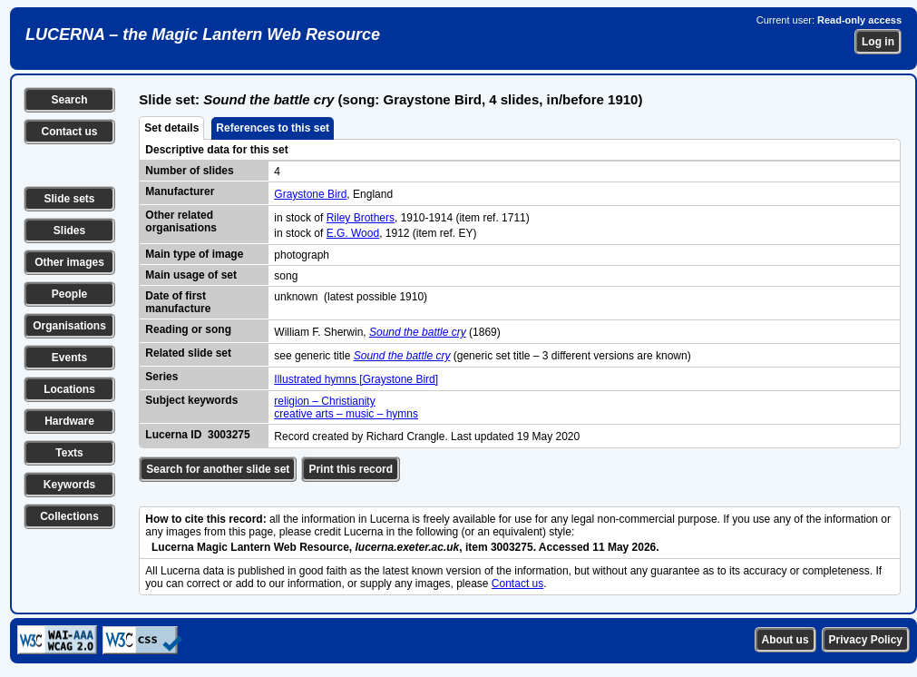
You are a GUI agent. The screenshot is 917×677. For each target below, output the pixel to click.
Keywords (69, 484)
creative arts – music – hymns (346, 413)
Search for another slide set (217, 469)
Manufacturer (179, 191)
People (69, 294)
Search (69, 99)
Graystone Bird (310, 194)
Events (69, 357)
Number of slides (189, 170)
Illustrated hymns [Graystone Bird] (356, 379)
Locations (69, 389)
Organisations (69, 325)
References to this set (272, 128)
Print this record (350, 469)
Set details (171, 128)
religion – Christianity (324, 401)
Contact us (69, 131)
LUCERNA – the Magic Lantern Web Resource (202, 34)
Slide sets (69, 198)
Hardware (69, 421)
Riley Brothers (361, 217)
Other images (69, 262)
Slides (69, 230)
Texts (69, 452)
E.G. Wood (353, 233)
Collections (69, 516)
